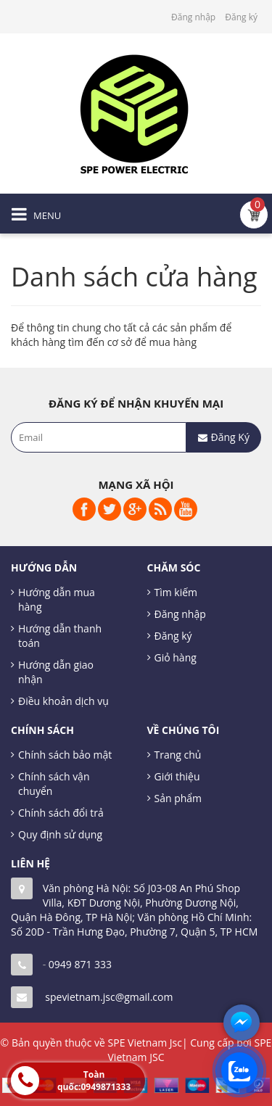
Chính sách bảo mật (65, 755)
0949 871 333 (80, 964)
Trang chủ (178, 755)
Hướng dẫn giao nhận (56, 672)
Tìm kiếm (176, 592)
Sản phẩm (178, 798)
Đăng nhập (193, 17)
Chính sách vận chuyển (54, 783)
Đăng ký (241, 17)
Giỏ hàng (175, 657)
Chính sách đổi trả (61, 813)
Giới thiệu (177, 776)
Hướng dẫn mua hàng (56, 599)
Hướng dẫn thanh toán (60, 636)
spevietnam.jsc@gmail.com (109, 997)
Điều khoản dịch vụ (63, 701)
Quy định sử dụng (60, 834)
